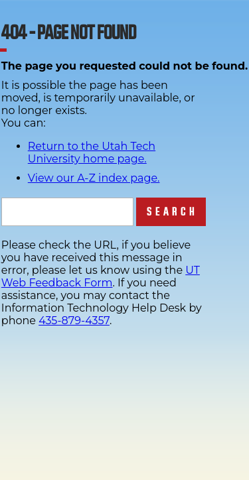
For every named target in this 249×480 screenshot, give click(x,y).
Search (172, 212)
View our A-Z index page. (94, 178)
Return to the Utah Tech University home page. (91, 152)
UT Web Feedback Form (100, 276)
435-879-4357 (74, 320)
